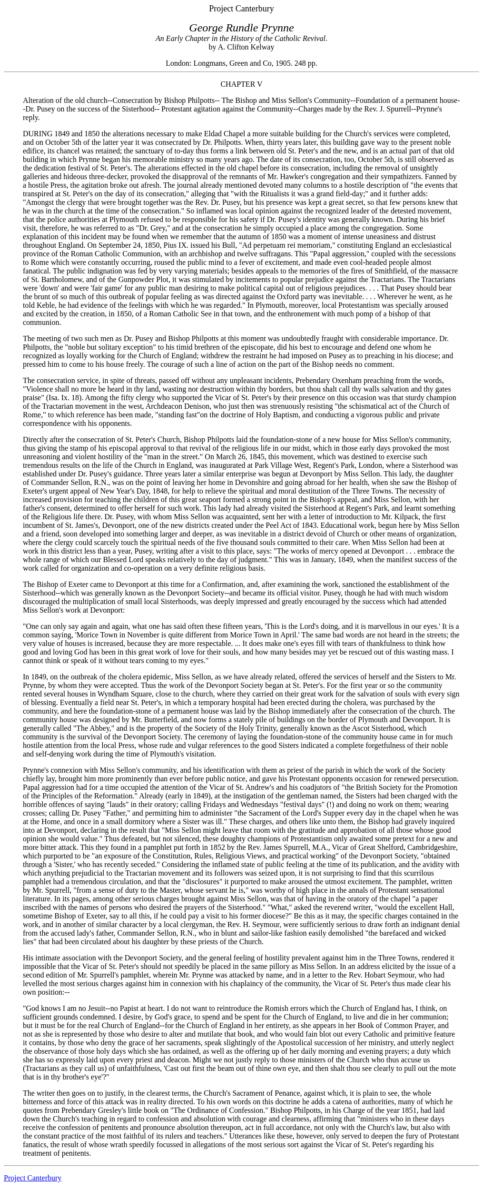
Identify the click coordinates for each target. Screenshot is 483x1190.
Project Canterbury (32, 1178)
